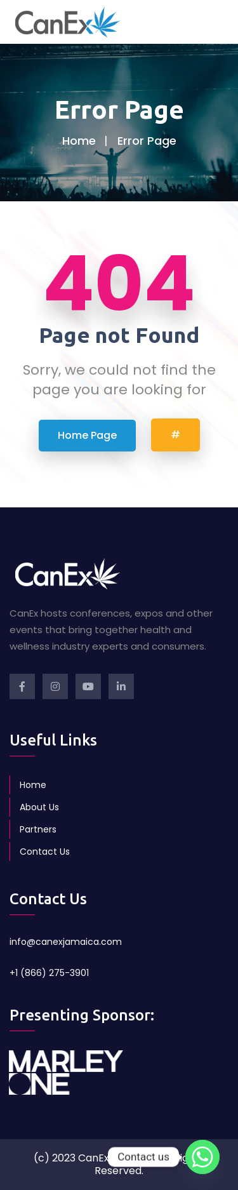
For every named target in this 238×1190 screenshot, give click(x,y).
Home (79, 141)
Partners (38, 829)
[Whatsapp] (202, 1157)
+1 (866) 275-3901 (49, 972)
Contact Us (45, 851)
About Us (39, 807)
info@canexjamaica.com (66, 941)
